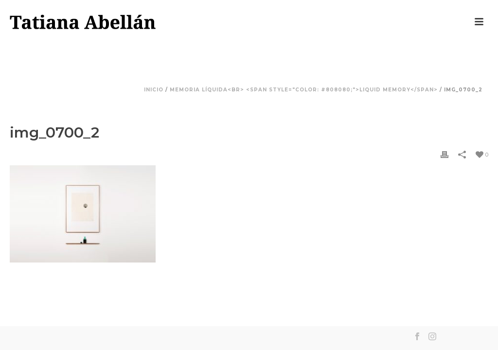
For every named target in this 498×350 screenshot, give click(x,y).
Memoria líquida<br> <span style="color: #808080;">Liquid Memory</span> (304, 90)
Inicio (153, 90)
